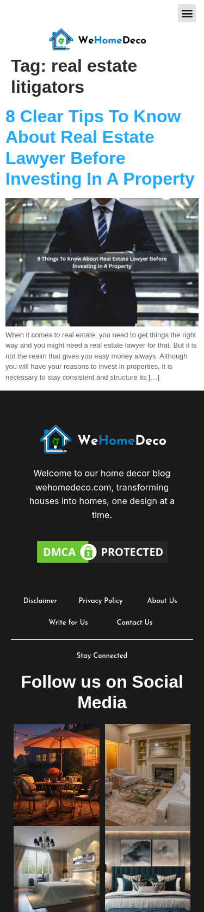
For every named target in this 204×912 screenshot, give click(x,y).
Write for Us (68, 622)
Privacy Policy (101, 601)
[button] (187, 13)
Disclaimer (40, 601)
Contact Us (135, 622)
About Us (162, 601)
